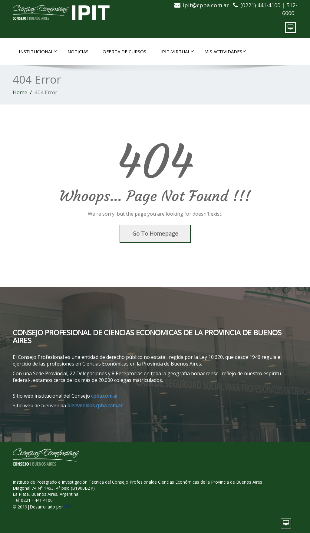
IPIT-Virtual (177, 51)
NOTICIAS (78, 51)
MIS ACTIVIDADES (225, 51)
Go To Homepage (155, 233)
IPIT (69, 506)
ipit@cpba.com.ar (206, 5)
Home (20, 92)
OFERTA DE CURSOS (124, 51)
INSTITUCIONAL (38, 51)
